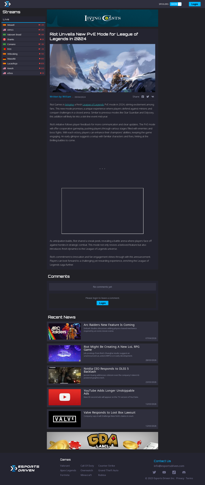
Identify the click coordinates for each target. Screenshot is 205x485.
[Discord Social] (174, 473)
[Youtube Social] (164, 473)
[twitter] (147, 97)
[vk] (152, 97)
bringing (69, 104)
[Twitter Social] (154, 473)
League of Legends (93, 104)
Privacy (180, 478)
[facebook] (142, 97)
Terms (189, 478)
